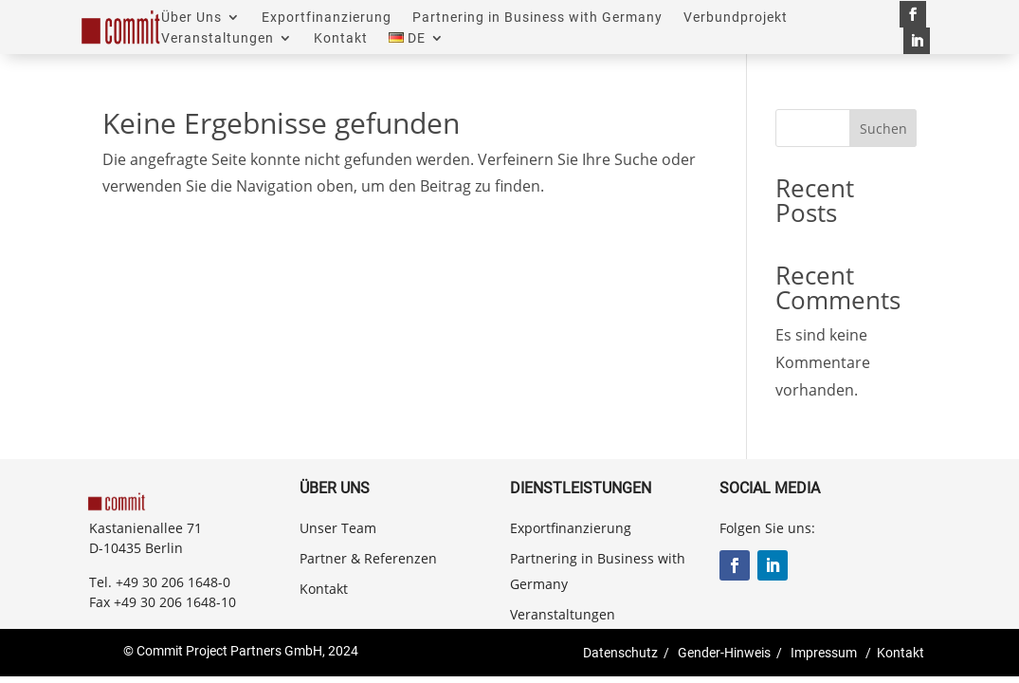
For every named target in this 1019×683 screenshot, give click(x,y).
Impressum (824, 652)
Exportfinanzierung (326, 17)
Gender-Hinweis (724, 652)
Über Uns (191, 17)
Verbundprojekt (735, 17)
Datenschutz (620, 652)
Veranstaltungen (217, 38)
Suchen (883, 129)
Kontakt (341, 38)
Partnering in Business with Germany (537, 17)
